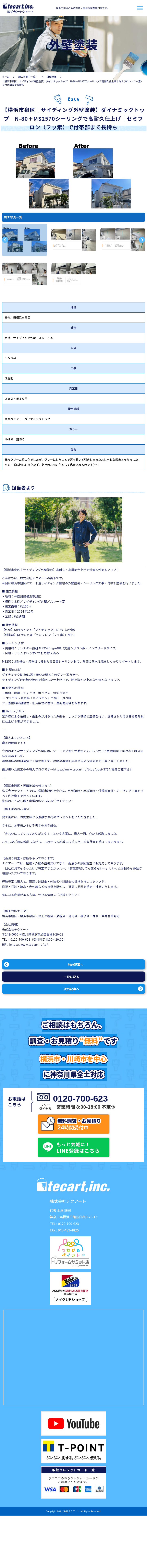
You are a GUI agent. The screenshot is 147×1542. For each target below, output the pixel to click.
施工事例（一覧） (28, 76)
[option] (24, 240)
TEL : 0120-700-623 (64, 1223)
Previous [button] (5, 240)
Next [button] (142, 240)
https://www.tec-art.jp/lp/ (28, 944)
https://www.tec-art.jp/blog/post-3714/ (82, 769)
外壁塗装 (52, 76)
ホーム (5, 76)
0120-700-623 (20, 939)
